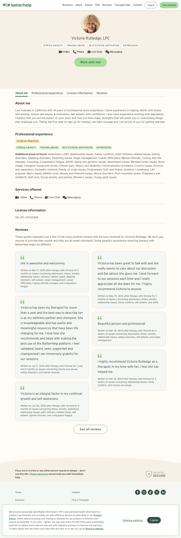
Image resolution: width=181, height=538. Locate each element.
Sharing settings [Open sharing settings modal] (133, 520)
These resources (38, 474)
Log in (150, 5)
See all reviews (90, 429)
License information (80, 93)
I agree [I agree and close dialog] (154, 520)
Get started (169, 5)
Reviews (102, 93)
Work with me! (90, 62)
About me (21, 93)
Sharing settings (94, 528)
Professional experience (47, 93)
